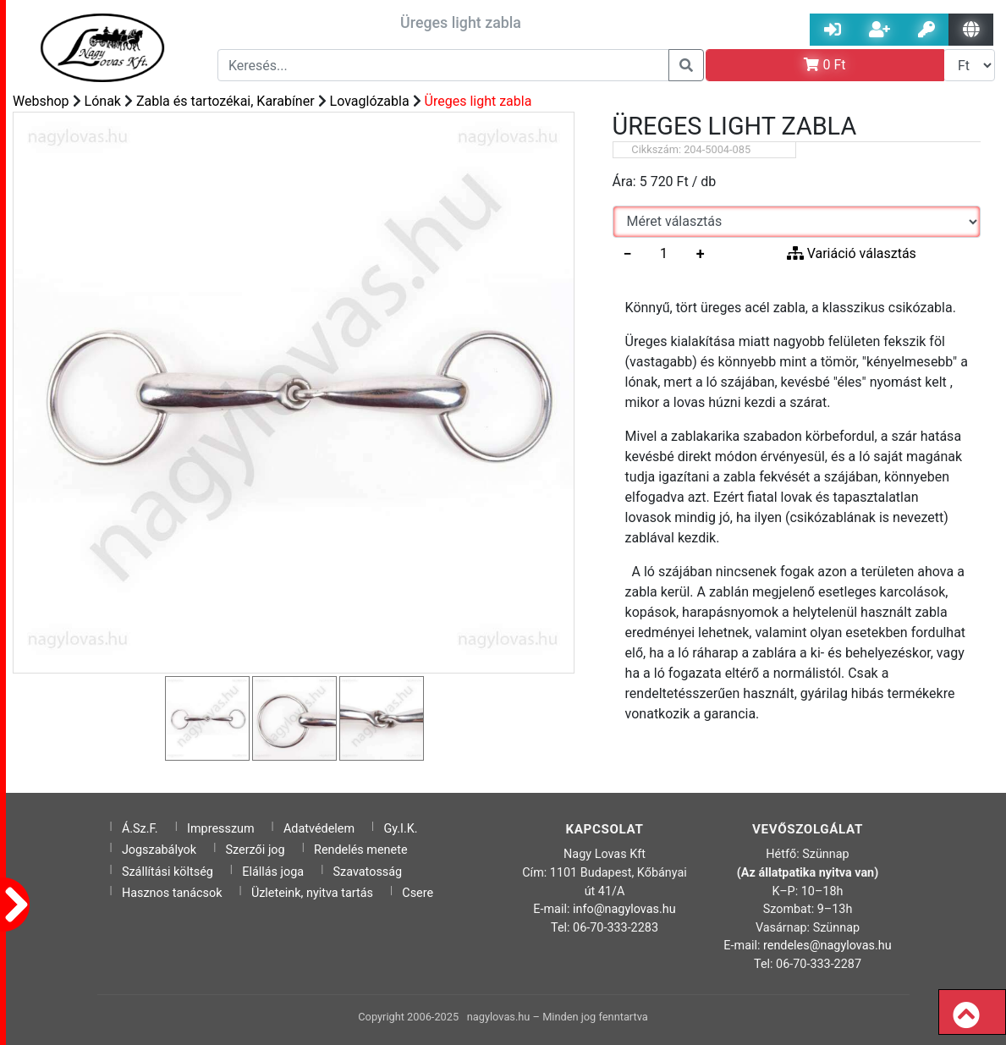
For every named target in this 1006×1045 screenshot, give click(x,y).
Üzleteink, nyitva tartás (312, 893)
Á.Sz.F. (140, 829)
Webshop (41, 101)
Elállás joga (273, 872)
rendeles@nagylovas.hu (827, 945)
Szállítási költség (167, 872)
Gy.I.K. (400, 829)
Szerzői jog (255, 850)
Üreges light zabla (478, 101)
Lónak (103, 101)
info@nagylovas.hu (624, 909)
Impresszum (221, 829)
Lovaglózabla (370, 101)
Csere (417, 893)
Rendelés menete (361, 850)
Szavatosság (368, 872)
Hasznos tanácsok (172, 893)
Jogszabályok (159, 850)
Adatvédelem (319, 829)
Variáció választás (851, 253)
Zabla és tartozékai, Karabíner (225, 101)
